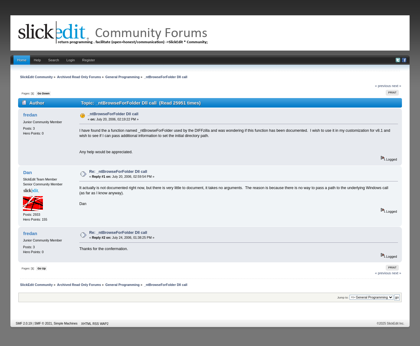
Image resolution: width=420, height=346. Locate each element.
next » (396, 86)
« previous (383, 86)
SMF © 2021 (43, 323)
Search (53, 60)
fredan (30, 114)
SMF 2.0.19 (24, 323)
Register (88, 60)
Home (21, 60)
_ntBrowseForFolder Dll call (113, 114)
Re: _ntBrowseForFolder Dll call (118, 171)
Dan (27, 172)
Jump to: (343, 297)
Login (70, 60)
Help (37, 60)
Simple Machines (66, 323)
